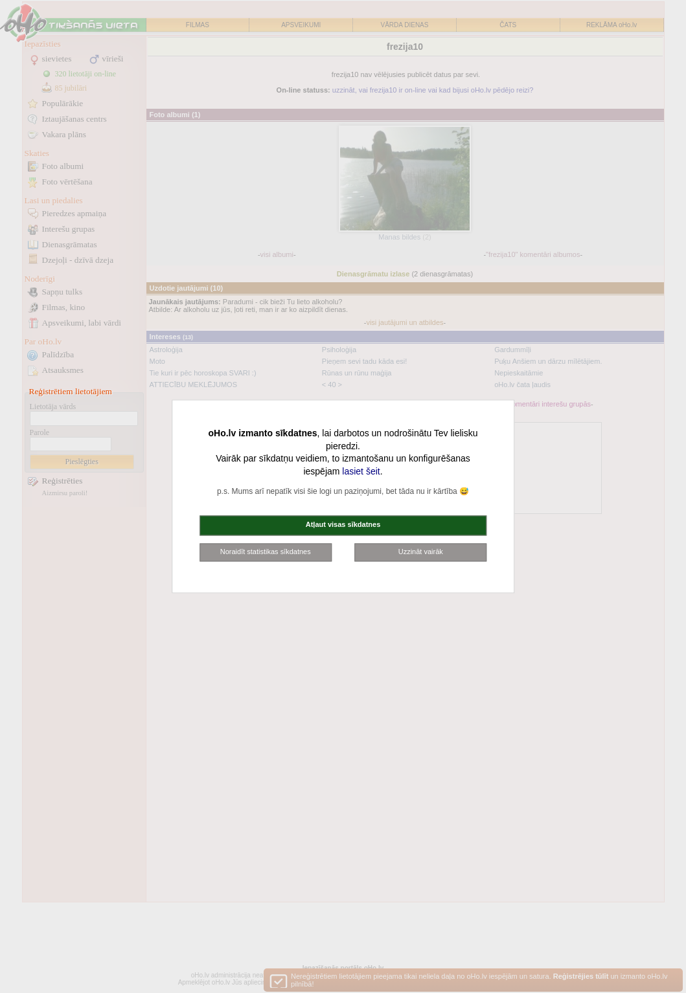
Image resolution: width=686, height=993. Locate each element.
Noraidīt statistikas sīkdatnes (265, 551)
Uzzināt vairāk (420, 551)
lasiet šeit (361, 471)
